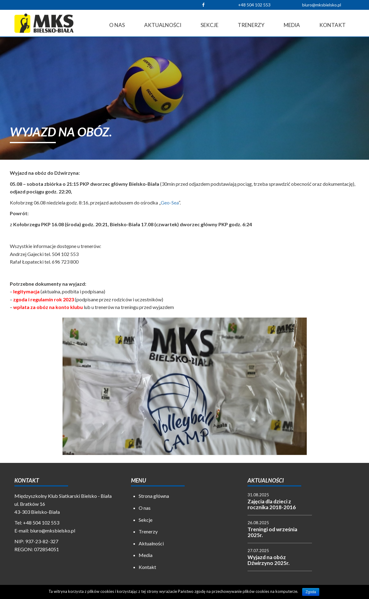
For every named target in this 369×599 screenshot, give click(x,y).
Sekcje (209, 25)
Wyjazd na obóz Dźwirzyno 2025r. (269, 560)
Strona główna (154, 496)
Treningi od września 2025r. (272, 532)
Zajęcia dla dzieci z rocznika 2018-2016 (272, 504)
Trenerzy (251, 25)
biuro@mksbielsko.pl (321, 4)
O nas (117, 25)
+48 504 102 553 (254, 4)
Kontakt (332, 25)
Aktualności (162, 25)
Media (292, 25)
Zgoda (311, 592)
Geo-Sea (170, 202)
